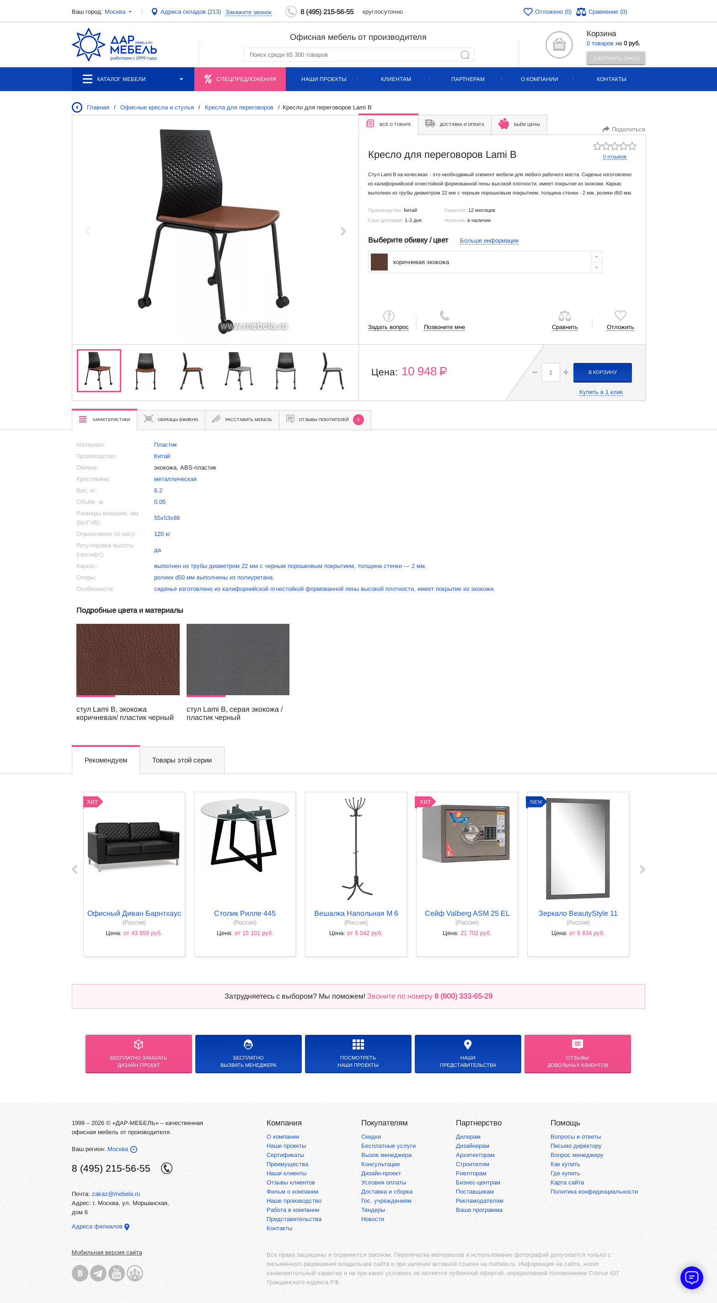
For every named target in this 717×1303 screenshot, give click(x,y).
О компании (539, 79)
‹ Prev (74, 869)
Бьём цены (519, 123)
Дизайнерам (472, 1145)
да (157, 549)
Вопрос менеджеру (577, 1155)
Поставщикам (475, 1191)
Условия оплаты (383, 1182)
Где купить (565, 1173)
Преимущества (287, 1164)
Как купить (565, 1164)
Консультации (380, 1164)
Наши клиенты (286, 1173)
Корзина (601, 33)
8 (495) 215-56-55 (326, 12)
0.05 (160, 501)
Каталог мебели (133, 79)
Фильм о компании (292, 1191)
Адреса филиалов (97, 1226)
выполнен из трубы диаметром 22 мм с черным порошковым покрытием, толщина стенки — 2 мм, (290, 565)
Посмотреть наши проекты (358, 1053)
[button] (343, 231)
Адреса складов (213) (191, 11)
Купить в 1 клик (601, 392)
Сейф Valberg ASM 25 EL (467, 913)
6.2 (158, 490)
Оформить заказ (616, 58)
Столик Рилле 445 (245, 913)
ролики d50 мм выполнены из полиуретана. (214, 577)
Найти (464, 54)
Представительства (294, 1219)
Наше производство (294, 1200)
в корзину (603, 372)
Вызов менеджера (386, 1155)
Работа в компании (293, 1209)
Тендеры (373, 1209)
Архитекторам (475, 1155)
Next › (642, 869)
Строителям (472, 1164)
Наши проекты (324, 79)
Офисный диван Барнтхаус (134, 913)
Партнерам (468, 79)
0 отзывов (614, 156)
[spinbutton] (550, 372)
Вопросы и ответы (576, 1136)
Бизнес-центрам (478, 1182)
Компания (284, 1123)
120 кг (162, 533)
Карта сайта (567, 1182)
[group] (215, 231)
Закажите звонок (248, 12)
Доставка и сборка (386, 1191)
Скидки (371, 1136)
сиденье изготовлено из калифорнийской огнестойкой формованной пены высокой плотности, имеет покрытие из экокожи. (324, 588)
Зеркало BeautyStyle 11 (578, 913)
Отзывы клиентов (291, 1182)
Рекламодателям (479, 1200)
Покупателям (384, 1123)
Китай (162, 456)
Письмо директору (576, 1145)
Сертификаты (285, 1155)
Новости (372, 1219)
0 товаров (600, 43)
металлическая (175, 479)
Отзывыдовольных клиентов (577, 1053)
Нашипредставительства (468, 1053)
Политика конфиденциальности (594, 1191)
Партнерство (479, 1123)
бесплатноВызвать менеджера (248, 1053)
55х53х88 (167, 517)
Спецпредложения (246, 79)
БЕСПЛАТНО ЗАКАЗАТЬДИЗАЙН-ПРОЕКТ (138, 1053)
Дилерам (468, 1136)
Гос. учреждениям (386, 1200)
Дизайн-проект (381, 1173)
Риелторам (471, 1173)
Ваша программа (479, 1209)
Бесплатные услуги (388, 1145)
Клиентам (396, 79)
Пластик (165, 444)
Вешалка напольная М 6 (356, 913)
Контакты (611, 79)
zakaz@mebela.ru (116, 1193)
